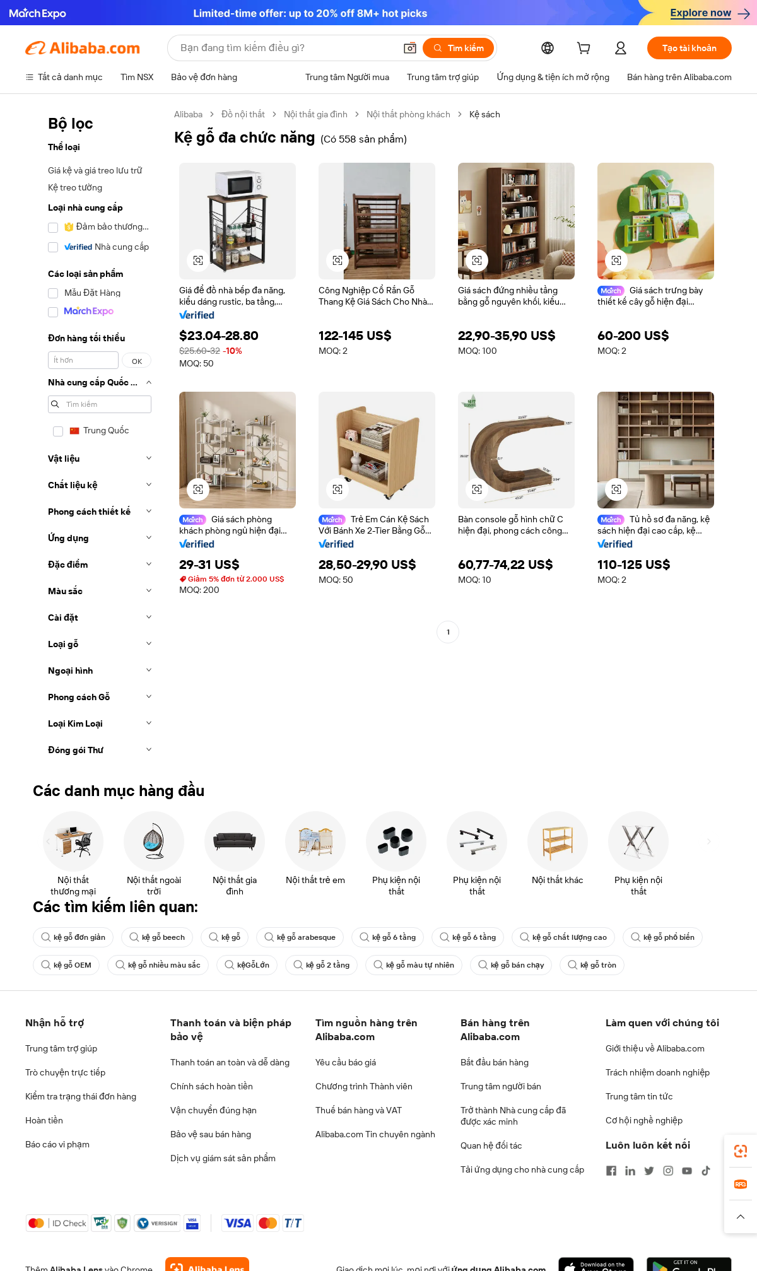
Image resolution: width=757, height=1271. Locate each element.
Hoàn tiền (44, 1120)
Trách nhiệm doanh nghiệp (658, 1072)
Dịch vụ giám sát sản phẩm (223, 1158)
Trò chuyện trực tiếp (65, 1072)
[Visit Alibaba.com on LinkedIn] (630, 1170)
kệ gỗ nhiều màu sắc (158, 965)
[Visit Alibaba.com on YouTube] (687, 1170)
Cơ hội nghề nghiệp (644, 1120)
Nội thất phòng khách (408, 114)
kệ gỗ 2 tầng (321, 965)
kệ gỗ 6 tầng (388, 937)
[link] (740, 1151)
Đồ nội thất (243, 114)
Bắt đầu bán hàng (495, 1062)
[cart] (586, 50)
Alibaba (188, 114)
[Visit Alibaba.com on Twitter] (649, 1170)
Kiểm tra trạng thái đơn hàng (80, 1096)
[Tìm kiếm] (458, 48)
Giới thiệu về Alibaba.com (655, 1048)
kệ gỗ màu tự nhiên (413, 965)
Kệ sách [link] (484, 114)
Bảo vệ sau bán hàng (210, 1134)
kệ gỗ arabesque (300, 937)
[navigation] (96, 436)
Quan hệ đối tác (491, 1145)
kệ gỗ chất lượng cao (563, 937)
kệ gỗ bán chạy (511, 965)
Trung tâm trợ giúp (61, 1048)
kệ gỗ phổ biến (663, 937)
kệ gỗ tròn (592, 965)
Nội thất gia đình (316, 114)
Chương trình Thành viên (364, 1086)
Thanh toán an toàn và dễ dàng (230, 1062)
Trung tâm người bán (501, 1086)
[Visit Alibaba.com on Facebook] (611, 1170)
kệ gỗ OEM (66, 965)
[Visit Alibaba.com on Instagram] (668, 1170)
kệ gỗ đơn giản (73, 937)
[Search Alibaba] (286, 48)
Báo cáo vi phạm (57, 1144)
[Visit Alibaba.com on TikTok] (706, 1170)
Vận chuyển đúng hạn (213, 1110)
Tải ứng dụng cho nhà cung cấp (522, 1169)
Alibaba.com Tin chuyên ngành (375, 1134)
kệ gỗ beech (157, 937)
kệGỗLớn (247, 965)
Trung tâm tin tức (639, 1096)
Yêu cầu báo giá (345, 1062)
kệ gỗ (224, 937)
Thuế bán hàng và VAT (358, 1110)
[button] (410, 48)
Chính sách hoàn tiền (211, 1086)
